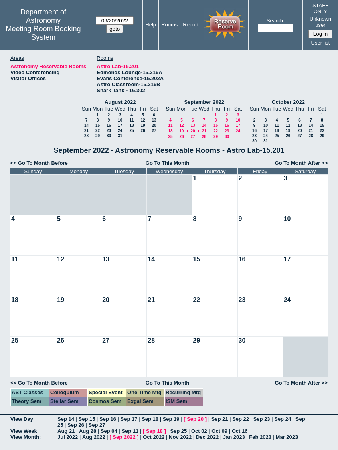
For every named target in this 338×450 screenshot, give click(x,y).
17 (120, 125)
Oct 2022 (153, 437)
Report (190, 25)
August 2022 (120, 102)
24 (120, 130)
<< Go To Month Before (39, 163)
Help (150, 25)
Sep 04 (109, 431)
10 (120, 120)
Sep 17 (129, 419)
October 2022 (288, 102)
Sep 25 (178, 431)
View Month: (25, 437)
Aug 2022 (93, 437)
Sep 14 (65, 419)
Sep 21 (219, 419)
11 (131, 120)
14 (86, 125)
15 (97, 125)
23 (109, 130)
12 (142, 120)
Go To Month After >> (301, 163)
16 (109, 125)
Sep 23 (261, 419)
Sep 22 (240, 419)
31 (120, 136)
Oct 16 (240, 431)
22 (97, 130)
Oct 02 (199, 431)
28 (86, 136)
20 (154, 125)
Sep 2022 (124, 437)
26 (142, 130)
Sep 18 (150, 419)
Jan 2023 (234, 437)
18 (131, 125)
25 (131, 130)
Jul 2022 (67, 437)
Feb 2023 (260, 437)
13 (154, 120)
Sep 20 (195, 419)
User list (320, 43)
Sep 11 (129, 431)
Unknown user (320, 22)
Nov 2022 (180, 437)
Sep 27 (97, 425)
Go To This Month (168, 163)
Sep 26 (75, 425)
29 (97, 136)
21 (86, 130)
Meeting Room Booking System (43, 33)
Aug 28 (87, 431)
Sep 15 (87, 419)
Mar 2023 (287, 437)
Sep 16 (107, 419)
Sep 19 (171, 419)
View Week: (24, 431)
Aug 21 (66, 431)
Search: (276, 21)
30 (109, 136)
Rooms (169, 25)
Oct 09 (219, 431)
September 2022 (204, 102)
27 (154, 130)
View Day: (22, 419)
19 (142, 125)
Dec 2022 (207, 437)
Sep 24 (282, 419)
